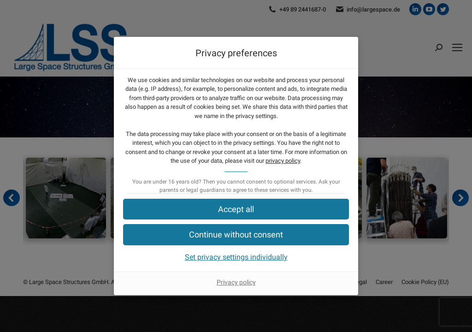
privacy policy (283, 160)
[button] (236, 209)
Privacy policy (236, 282)
